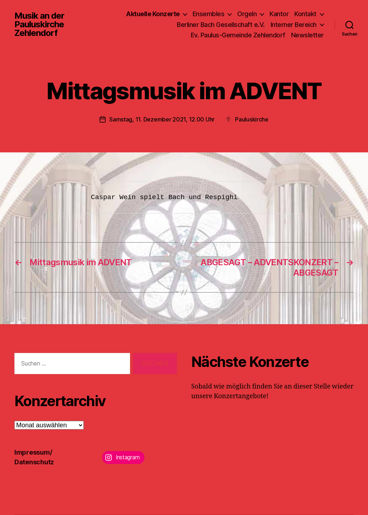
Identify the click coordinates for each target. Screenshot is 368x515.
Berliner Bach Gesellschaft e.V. (221, 24)
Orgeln (247, 14)
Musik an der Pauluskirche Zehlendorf (39, 24)
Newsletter (307, 35)
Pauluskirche (251, 119)
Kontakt (305, 14)
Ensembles (209, 14)
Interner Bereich (294, 24)
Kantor (279, 14)
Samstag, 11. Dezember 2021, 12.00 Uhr (162, 119)
